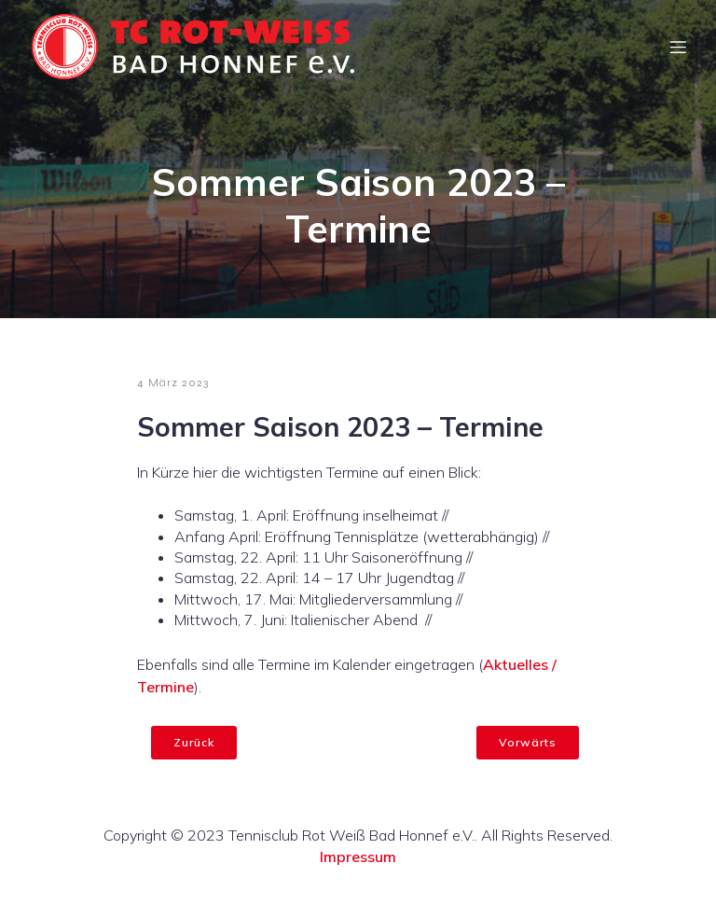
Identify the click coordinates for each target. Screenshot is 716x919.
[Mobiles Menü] (678, 47)
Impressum (358, 856)
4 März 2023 (173, 382)
